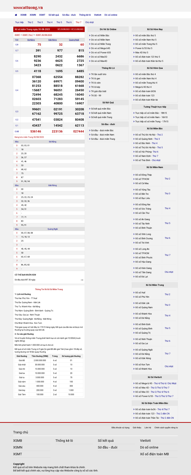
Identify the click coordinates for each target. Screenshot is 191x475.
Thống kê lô (85, 15)
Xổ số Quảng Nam (144, 307)
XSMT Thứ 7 (28, 35)
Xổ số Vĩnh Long (143, 234)
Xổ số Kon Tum (142, 364)
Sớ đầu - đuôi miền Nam (102, 134)
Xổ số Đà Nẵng (142, 318)
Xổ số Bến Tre (142, 194)
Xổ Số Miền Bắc (155, 128)
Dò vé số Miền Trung (101, 44)
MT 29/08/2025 (64, 29)
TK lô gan (95, 78)
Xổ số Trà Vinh (142, 242)
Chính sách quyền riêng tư (166, 427)
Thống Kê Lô (108, 68)
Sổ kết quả (54, 15)
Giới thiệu (137, 427)
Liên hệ (148, 427)
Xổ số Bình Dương (144, 238)
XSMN (33, 15)
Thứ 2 (30, 22)
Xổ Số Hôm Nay (155, 29)
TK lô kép (95, 87)
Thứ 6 (69, 22)
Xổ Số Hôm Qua (155, 68)
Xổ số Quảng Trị (143, 333)
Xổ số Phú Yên (142, 297)
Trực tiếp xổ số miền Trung (147, 121)
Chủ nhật (89, 22)
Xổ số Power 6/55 (144, 396)
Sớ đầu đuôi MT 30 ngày (25, 280)
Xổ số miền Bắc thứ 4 (145, 74)
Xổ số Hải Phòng (143, 151)
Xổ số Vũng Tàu (142, 189)
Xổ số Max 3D (142, 392)
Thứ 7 (78, 22)
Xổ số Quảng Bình (143, 328)
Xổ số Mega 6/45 (143, 383)
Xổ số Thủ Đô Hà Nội (145, 134)
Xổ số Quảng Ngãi (144, 349)
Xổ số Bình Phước (143, 257)
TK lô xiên (96, 82)
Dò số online (111, 15)
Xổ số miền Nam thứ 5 (145, 39)
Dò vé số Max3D (99, 57)
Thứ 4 (49, 22)
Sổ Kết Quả (108, 102)
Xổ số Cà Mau (142, 183)
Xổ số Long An (142, 249)
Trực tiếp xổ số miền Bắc (147, 113)
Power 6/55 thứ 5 (143, 48)
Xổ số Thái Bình (143, 160)
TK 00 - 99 (96, 95)
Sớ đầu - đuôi (69, 15)
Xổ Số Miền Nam (155, 167)
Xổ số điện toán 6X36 (145, 91)
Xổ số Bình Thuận (143, 228)
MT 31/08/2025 (77, 29)
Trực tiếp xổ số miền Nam (147, 117)
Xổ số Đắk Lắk (142, 303)
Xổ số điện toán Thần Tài (147, 418)
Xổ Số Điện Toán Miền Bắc (155, 403)
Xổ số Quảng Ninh (143, 139)
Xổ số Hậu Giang (143, 262)
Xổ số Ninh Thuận (143, 339)
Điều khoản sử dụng (120, 427)
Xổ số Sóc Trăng (143, 208)
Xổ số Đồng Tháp (143, 175)
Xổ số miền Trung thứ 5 (146, 44)
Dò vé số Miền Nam (100, 39)
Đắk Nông (52, 40)
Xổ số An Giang (142, 219)
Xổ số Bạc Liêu (142, 198)
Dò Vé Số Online (108, 29)
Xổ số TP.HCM (142, 179)
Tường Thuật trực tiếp (155, 107)
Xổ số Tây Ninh (142, 223)
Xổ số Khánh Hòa (143, 313)
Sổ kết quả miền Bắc (101, 108)
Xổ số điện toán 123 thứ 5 (147, 57)
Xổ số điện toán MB (154, 454)
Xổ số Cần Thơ (142, 213)
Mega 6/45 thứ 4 (143, 87)
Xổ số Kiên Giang (143, 268)
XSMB (23, 15)
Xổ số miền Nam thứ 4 (145, 78)
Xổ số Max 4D (142, 387)
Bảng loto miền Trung (24, 137)
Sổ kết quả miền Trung (101, 117)
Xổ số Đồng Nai (142, 204)
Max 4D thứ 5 (141, 52)
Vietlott (97, 15)
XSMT (42, 15)
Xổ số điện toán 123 (145, 95)
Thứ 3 (40, 22)
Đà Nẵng (31, 40)
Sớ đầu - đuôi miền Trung (103, 139)
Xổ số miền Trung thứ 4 (146, 82)
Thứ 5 (59, 22)
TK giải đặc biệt (98, 91)
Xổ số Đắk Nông (143, 358)
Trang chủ (20, 432)
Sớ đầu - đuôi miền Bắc (102, 130)
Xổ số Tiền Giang (143, 272)
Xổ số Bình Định (142, 324)
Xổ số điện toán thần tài (146, 100)
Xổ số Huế (140, 292)
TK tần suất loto (98, 74)
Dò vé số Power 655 (101, 52)
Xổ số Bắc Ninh (142, 143)
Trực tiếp (19, 22)
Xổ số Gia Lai (141, 343)
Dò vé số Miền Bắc (100, 35)
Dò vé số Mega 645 (100, 48)
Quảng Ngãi (74, 40)
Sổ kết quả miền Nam (101, 113)
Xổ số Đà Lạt (141, 276)
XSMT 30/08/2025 (44, 35)
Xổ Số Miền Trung (155, 285)
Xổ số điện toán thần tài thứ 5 (149, 61)
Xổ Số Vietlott (155, 377)
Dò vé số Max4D (99, 61)
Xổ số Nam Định (143, 156)
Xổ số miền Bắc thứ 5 (145, 35)
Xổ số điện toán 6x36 (145, 409)
